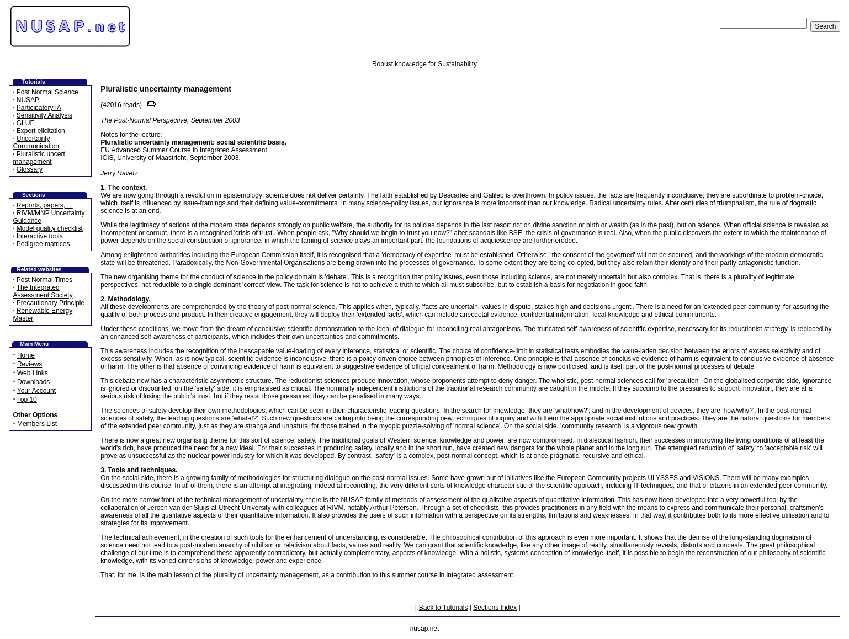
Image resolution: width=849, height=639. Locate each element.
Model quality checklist (50, 228)
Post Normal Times (44, 280)
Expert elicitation (41, 131)
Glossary (30, 169)
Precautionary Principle (50, 303)
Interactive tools (40, 236)
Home (26, 355)
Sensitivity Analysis (44, 115)
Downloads (33, 382)
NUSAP (28, 100)
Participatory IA (39, 107)
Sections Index (495, 607)
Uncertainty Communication (36, 142)
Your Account (36, 391)
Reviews (29, 364)
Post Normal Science (47, 92)
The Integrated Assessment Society (43, 291)
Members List (37, 424)
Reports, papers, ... (45, 205)
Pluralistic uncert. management (40, 158)
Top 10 (27, 399)
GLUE (26, 123)
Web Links (32, 373)
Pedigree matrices (43, 244)
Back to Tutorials (443, 607)
